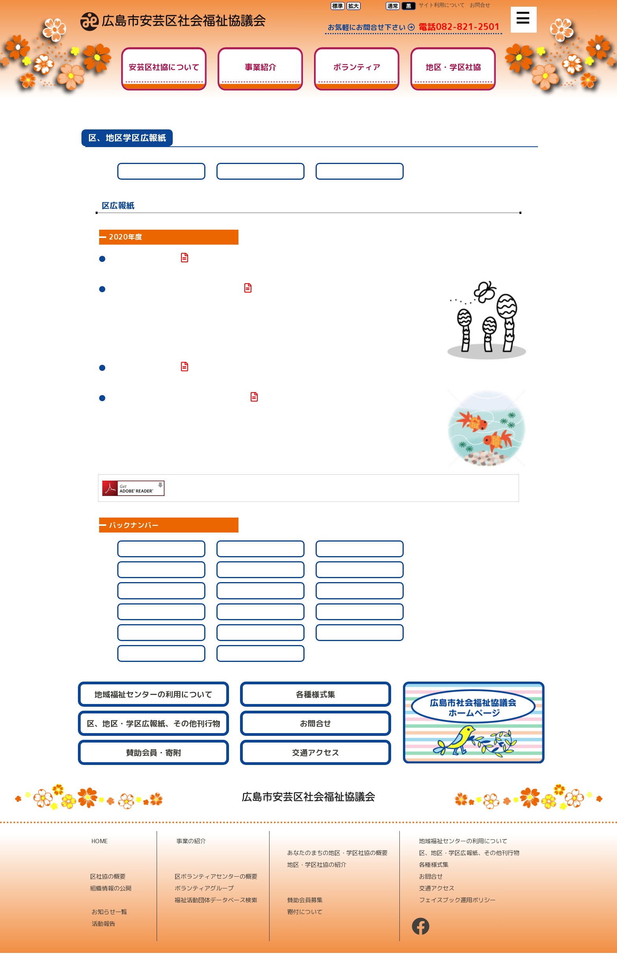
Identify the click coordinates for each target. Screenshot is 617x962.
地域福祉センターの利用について (463, 841)
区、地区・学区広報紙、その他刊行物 (469, 852)
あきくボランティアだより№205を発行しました (174, 289)
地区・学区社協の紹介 (316, 864)
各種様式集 (434, 864)
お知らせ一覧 (109, 911)
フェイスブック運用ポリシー (457, 900)
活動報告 (103, 923)
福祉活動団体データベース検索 (216, 900)
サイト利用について (442, 5)
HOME (432, 117)
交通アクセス (436, 888)
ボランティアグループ (204, 888)
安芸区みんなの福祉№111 (143, 368)
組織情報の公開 (110, 888)
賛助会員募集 (305, 900)
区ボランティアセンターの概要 (216, 876)
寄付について (305, 911)
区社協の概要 (108, 876)
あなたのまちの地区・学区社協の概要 (337, 852)
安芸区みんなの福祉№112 (143, 259)
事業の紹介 (191, 841)
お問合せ (480, 5)
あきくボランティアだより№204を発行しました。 (178, 398)
